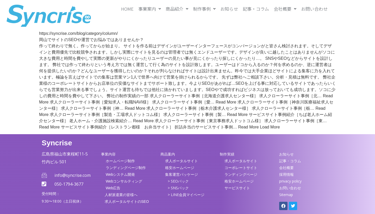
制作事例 (204, 8)
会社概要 (285, 8)
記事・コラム (256, 8)
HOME (127, 8)
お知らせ (229, 8)
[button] (149, 9)
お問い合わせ (314, 8)
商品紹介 (177, 8)
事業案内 (149, 8)
